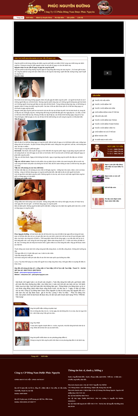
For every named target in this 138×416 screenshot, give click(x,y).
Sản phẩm (96, 95)
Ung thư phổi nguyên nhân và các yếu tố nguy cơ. (35, 58)
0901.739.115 (118, 153)
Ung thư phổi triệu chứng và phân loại (43, 308)
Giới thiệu (44, 356)
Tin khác (18, 304)
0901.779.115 (118, 151)
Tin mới (95, 160)
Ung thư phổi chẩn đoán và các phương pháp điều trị (48, 337)
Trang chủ (20, 18)
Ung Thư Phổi (35, 323)
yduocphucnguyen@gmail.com (30, 272)
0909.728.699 (118, 149)
